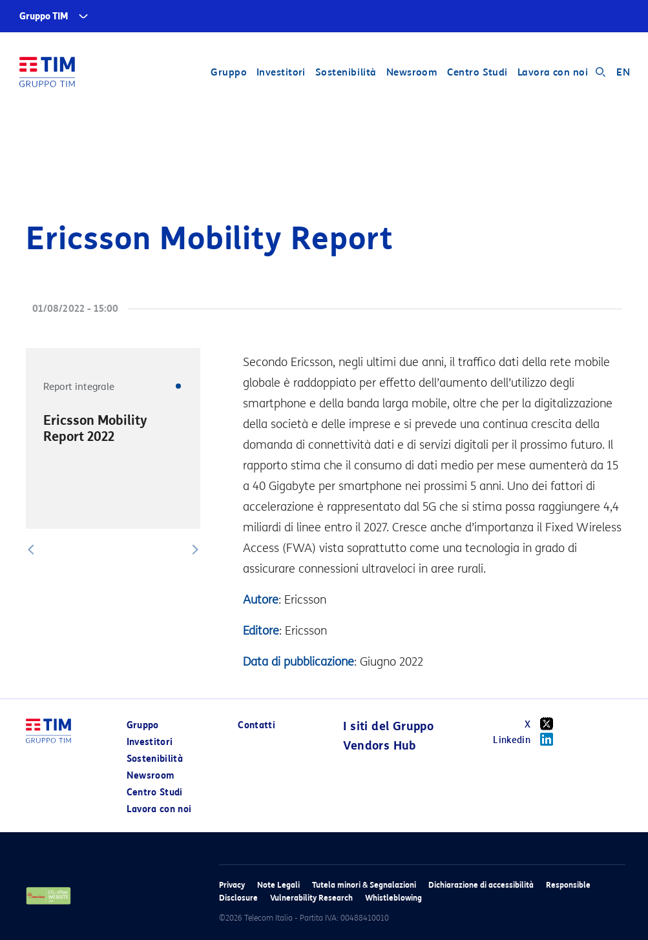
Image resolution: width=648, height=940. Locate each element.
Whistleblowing (393, 898)
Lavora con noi (552, 72)
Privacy (232, 885)
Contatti (256, 725)
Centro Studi (477, 72)
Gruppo (229, 72)
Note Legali (278, 885)
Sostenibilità (346, 72)
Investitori (281, 72)
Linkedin (527, 739)
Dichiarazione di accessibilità (481, 885)
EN (623, 72)
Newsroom (412, 72)
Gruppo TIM (43, 16)
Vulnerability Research (311, 898)
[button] (31, 549)
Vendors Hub (379, 746)
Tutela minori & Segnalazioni (364, 885)
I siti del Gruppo (388, 726)
